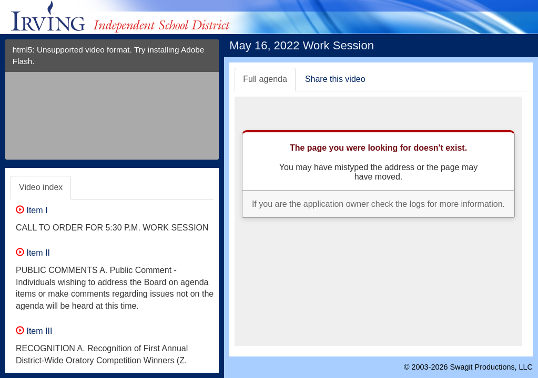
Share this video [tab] (335, 79)
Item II (33, 252)
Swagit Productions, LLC (491, 367)
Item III (34, 331)
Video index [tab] (41, 187)
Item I (31, 210)
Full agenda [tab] (265, 79)
